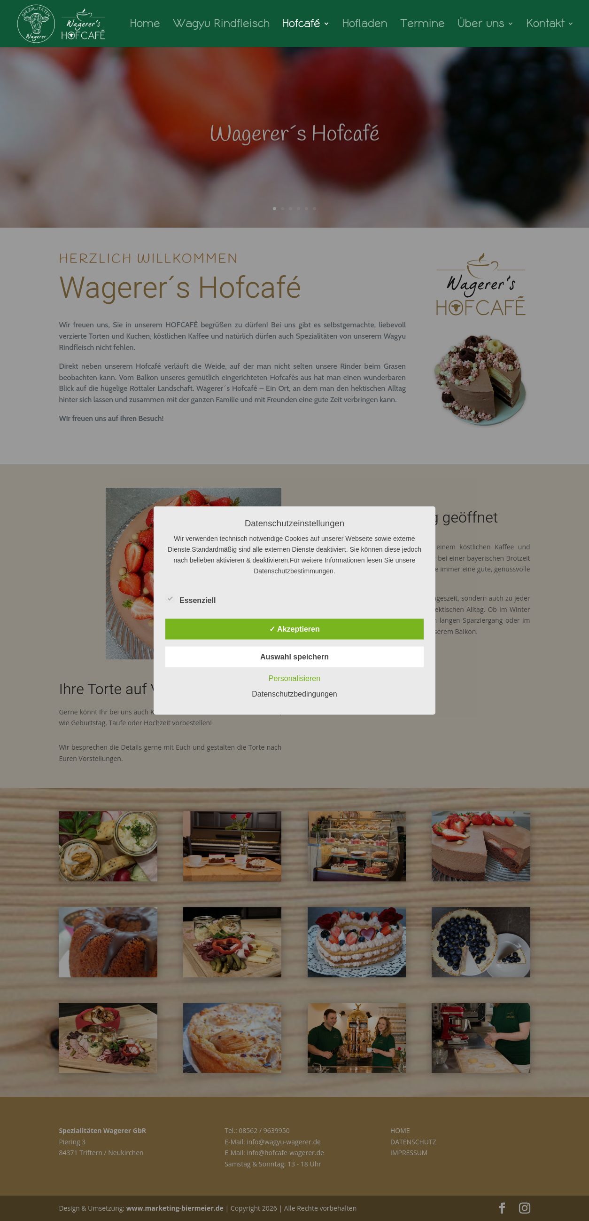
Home (145, 24)
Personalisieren (294, 678)
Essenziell (190, 599)
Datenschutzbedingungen (294, 694)
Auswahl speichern (294, 657)
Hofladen (365, 24)
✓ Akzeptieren (294, 629)
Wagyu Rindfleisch (221, 24)
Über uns (480, 24)
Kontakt (546, 24)
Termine (422, 24)
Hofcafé (301, 24)
